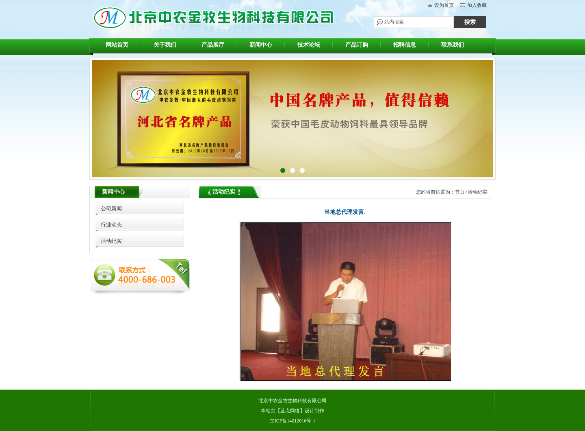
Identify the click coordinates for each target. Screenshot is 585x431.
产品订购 (356, 45)
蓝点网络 (290, 411)
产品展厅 (213, 45)
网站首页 (117, 45)
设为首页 (444, 5)
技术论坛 (308, 45)
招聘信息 (404, 45)
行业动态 (111, 225)
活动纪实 (111, 241)
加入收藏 (477, 5)
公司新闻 (111, 208)
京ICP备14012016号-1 (293, 421)
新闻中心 (260, 45)
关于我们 (165, 45)
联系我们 (452, 45)
